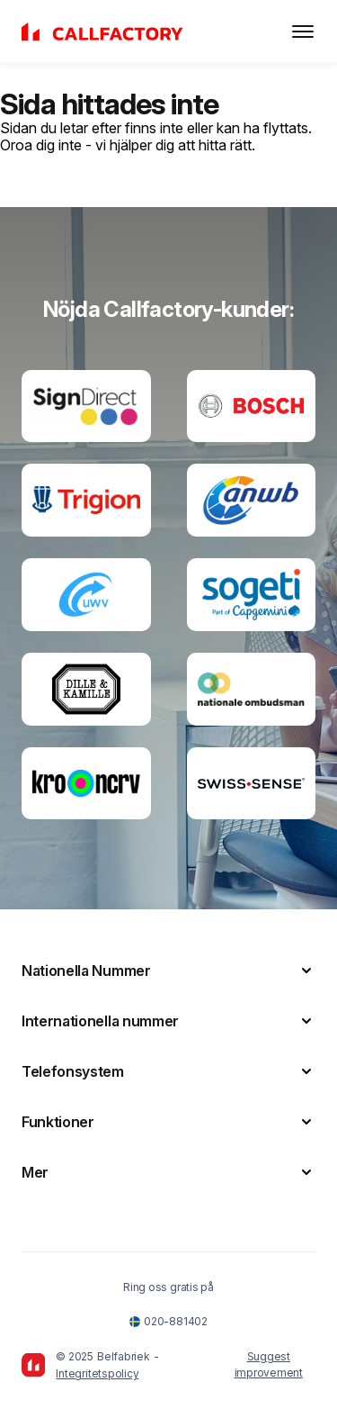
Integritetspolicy (97, 1373)
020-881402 (168, 1321)
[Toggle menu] (302, 31)
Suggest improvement (269, 1364)
